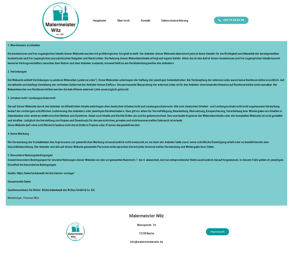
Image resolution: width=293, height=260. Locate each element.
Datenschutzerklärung (174, 20)
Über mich (123, 20)
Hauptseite (99, 20)
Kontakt (145, 20)
